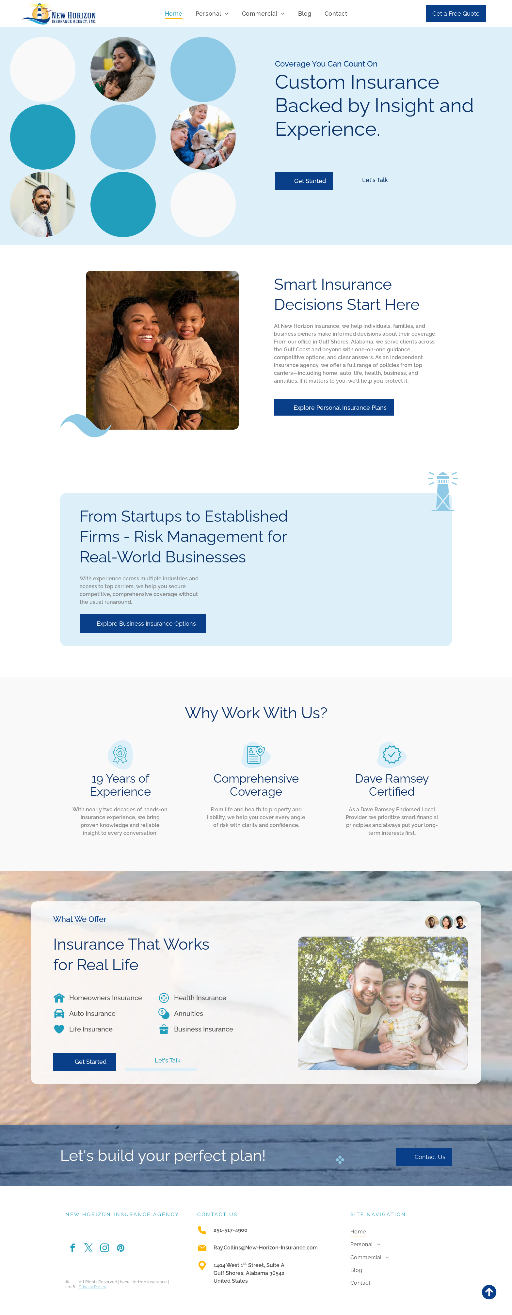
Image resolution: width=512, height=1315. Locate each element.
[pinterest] (120, 1249)
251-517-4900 (231, 1230)
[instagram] (104, 1249)
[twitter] (88, 1249)
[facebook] (72, 1249)
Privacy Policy (92, 1286)
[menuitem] (173, 13)
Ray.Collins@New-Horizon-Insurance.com (266, 1248)
